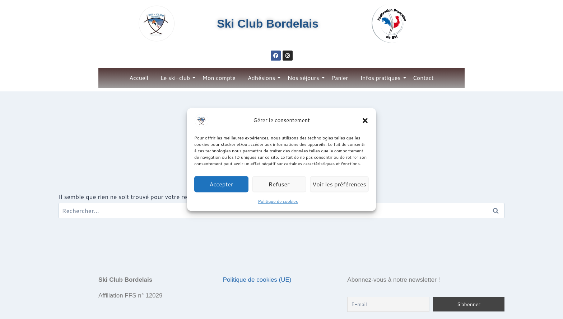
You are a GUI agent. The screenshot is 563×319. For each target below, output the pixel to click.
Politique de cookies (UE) (257, 279)
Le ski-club (176, 77)
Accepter (222, 184)
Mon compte (218, 77)
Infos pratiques (381, 77)
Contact (423, 77)
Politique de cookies (278, 201)
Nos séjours (304, 77)
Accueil (138, 77)
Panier (339, 77)
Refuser (280, 184)
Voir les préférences (340, 184)
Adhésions (263, 77)
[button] (365, 120)
